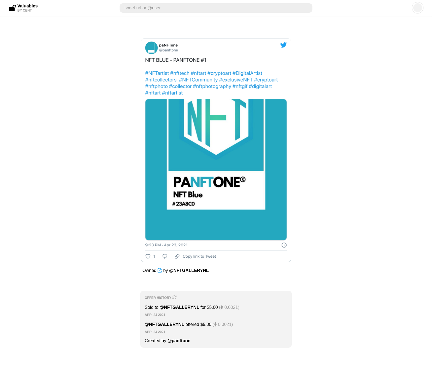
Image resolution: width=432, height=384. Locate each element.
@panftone (179, 340)
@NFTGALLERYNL (189, 270)
